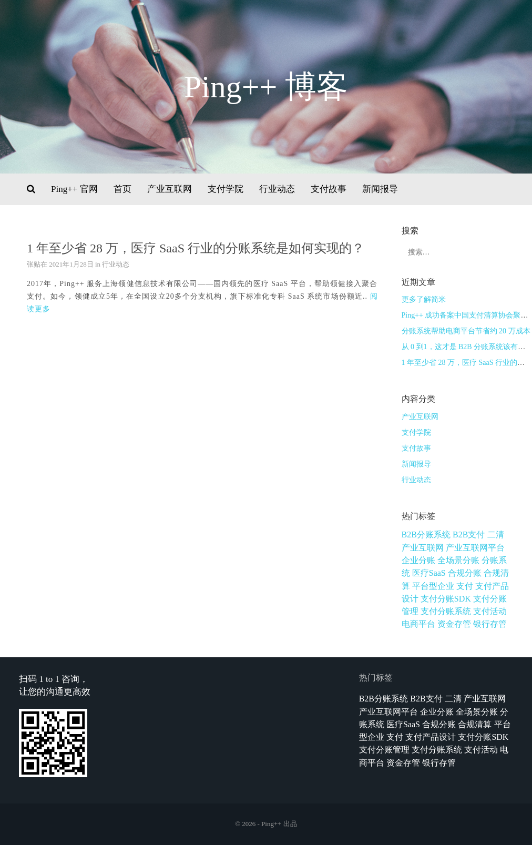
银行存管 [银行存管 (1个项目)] (490, 623)
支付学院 (225, 189)
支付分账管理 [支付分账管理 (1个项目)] (384, 749)
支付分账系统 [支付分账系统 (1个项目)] (446, 611)
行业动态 (277, 189)
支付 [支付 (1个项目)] (464, 586)
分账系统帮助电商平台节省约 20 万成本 (466, 331)
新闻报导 (380, 189)
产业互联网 (169, 189)
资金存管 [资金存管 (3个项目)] (454, 623)
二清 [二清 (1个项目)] (495, 534)
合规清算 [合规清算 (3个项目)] (475, 724)
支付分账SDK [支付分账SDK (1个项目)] (446, 598)
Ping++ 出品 (279, 824)
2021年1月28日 (71, 264)
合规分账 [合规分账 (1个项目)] (465, 572)
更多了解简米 (424, 299)
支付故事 (328, 189)
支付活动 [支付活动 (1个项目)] (490, 611)
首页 (122, 189)
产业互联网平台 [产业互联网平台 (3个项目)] (475, 547)
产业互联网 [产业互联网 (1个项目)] (423, 547)
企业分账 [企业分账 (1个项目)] (418, 560)
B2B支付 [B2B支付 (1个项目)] (469, 534)
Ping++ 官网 (74, 189)
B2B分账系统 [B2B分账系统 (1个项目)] (426, 534)
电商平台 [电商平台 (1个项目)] (418, 623)
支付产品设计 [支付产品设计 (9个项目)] (430, 736)
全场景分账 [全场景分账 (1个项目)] (458, 560)
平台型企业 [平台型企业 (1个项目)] (433, 586)
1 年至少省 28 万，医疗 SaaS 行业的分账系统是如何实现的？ (195, 248)
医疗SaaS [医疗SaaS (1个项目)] (429, 572)
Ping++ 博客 (266, 86)
